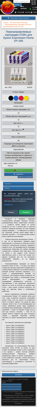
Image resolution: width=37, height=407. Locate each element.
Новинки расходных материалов (12, 389)
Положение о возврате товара (11, 387)
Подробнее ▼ (8, 204)
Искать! (17, 5)
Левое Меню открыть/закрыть (18, 18)
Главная (18, 12)
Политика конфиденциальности (11, 384)
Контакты (26, 12)
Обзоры (7, 188)
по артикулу (24, 7)
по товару (15, 7)
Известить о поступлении (25, 177)
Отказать (11, 212)
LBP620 (18, 375)
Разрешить (26, 212)
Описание (8, 184)
